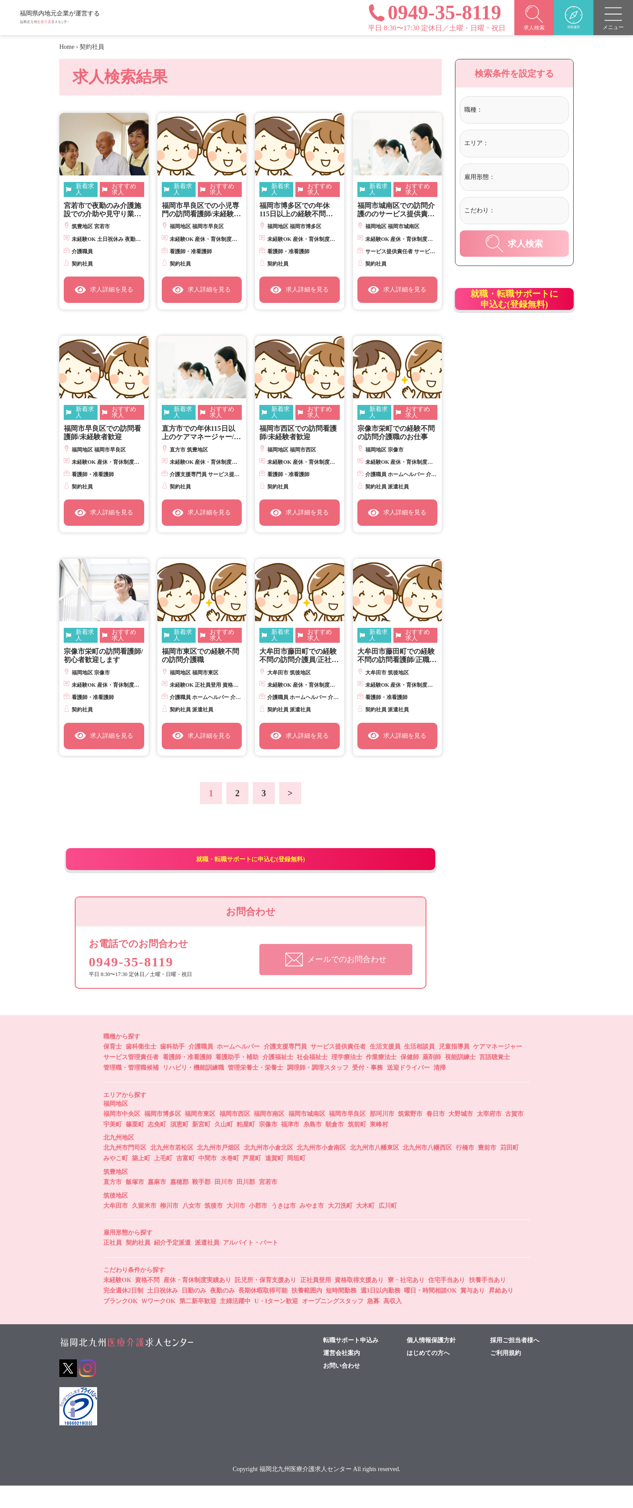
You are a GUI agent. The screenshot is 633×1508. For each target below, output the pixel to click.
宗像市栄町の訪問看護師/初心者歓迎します (103, 655)
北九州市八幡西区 (427, 1170)
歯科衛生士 (141, 1069)
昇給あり (501, 1313)
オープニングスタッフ (333, 1323)
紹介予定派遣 (172, 1265)
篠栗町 (135, 1146)
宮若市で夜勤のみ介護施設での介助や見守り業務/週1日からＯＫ (103, 210)
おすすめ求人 (124, 189)
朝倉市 (334, 1146)
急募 (373, 1323)
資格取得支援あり (359, 1302)
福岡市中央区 (121, 1136)
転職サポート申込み (350, 1362)
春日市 (435, 1136)
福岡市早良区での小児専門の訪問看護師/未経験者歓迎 (201, 210)
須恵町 (179, 1146)
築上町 (141, 1180)
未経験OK (117, 1302)
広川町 (387, 1227)
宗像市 (268, 1146)
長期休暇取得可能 (262, 1313)
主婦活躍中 (235, 1323)
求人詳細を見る (104, 290)
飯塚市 (135, 1204)
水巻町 (230, 1180)
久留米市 (144, 1227)
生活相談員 (419, 1069)
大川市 (236, 1227)
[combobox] (524, 111)
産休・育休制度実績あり (197, 1302)
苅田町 (509, 1170)
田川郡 (245, 1204)
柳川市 (169, 1227)
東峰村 (379, 1146)
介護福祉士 (277, 1079)
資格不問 (147, 1302)
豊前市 (487, 1170)
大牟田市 (115, 1227)
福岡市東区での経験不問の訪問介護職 (200, 655)
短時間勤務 (341, 1313)
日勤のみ (194, 1313)
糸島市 (312, 1146)
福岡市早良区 (347, 1136)
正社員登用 (315, 1302)
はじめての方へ (428, 1375)
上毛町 (163, 1180)
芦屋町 (252, 1180)
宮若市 (268, 1204)
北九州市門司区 (124, 1170)
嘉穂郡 (179, 1204)
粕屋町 (245, 1146)
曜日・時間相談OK (430, 1313)
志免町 (157, 1146)
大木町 (365, 1227)
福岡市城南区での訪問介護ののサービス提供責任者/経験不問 (396, 210)
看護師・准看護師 (187, 1079)
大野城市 (460, 1136)
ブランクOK (120, 1323)
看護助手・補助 (236, 1079)
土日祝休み (162, 1313)
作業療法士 (381, 1079)
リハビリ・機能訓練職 (193, 1090)
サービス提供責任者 (338, 1069)
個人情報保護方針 (431, 1362)
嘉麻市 (157, 1204)
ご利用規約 (505, 1375)
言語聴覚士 (494, 1079)
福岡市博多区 (162, 1136)
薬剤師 (431, 1079)
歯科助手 (172, 1069)
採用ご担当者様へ (514, 1362)
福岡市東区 (200, 1136)
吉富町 (185, 1180)
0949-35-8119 (138, 983)
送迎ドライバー (408, 1090)
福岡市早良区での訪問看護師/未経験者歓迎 (102, 433)
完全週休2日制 (123, 1313)
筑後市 (213, 1227)
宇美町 (112, 1146)
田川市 (224, 1204)
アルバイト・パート (250, 1265)
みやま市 (311, 1227)
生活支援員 (385, 1069)
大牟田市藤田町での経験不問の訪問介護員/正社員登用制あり (298, 656)
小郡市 (258, 1227)
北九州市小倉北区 (268, 1170)
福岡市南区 (269, 1136)
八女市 (191, 1227)
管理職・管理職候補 (131, 1090)
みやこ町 (115, 1180)
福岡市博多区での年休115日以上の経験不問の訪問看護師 (296, 210)
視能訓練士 (460, 1079)
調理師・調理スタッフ (318, 1090)
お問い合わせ (341, 1388)
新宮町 (201, 1146)
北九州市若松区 (171, 1170)
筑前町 (357, 1146)
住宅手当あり (446, 1302)
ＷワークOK (158, 1323)
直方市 (112, 1204)
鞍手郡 (201, 1204)
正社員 (112, 1265)
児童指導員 (454, 1069)
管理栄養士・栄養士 (255, 1090)
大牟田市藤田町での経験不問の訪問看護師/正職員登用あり (397, 656)
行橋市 (465, 1170)
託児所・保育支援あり (265, 1302)
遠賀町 (274, 1180)
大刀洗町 (340, 1227)
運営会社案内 (341, 1375)
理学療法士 (346, 1079)
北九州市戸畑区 (218, 1170)
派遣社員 (207, 1265)
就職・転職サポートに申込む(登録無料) (251, 870)
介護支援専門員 (285, 1069)
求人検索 (514, 243)
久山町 (224, 1146)
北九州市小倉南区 (321, 1170)
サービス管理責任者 (131, 1079)
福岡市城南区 (306, 1136)
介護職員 (201, 1069)
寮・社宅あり (406, 1302)
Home (66, 47)
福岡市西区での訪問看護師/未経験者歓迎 (298, 433)
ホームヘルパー (238, 1069)
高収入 (392, 1323)
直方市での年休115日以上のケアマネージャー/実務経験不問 (201, 433)
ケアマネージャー (497, 1069)
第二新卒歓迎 (197, 1323)
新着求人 (85, 189)
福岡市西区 (234, 1136)
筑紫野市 (410, 1136)
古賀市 (514, 1136)
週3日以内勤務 (380, 1313)
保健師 (409, 1079)
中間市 (207, 1180)
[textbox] (520, 110)
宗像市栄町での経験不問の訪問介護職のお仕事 (396, 433)
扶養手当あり (487, 1302)
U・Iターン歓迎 (276, 1323)
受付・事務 (367, 1090)
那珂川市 (382, 1136)
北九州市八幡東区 (374, 1170)
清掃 (439, 1090)
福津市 (290, 1146)
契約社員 (138, 1265)
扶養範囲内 (306, 1313)
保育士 (112, 1069)
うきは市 (283, 1227)
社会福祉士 (312, 1079)
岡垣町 (296, 1180)
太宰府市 (489, 1136)
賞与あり (472, 1313)
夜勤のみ (222, 1313)
